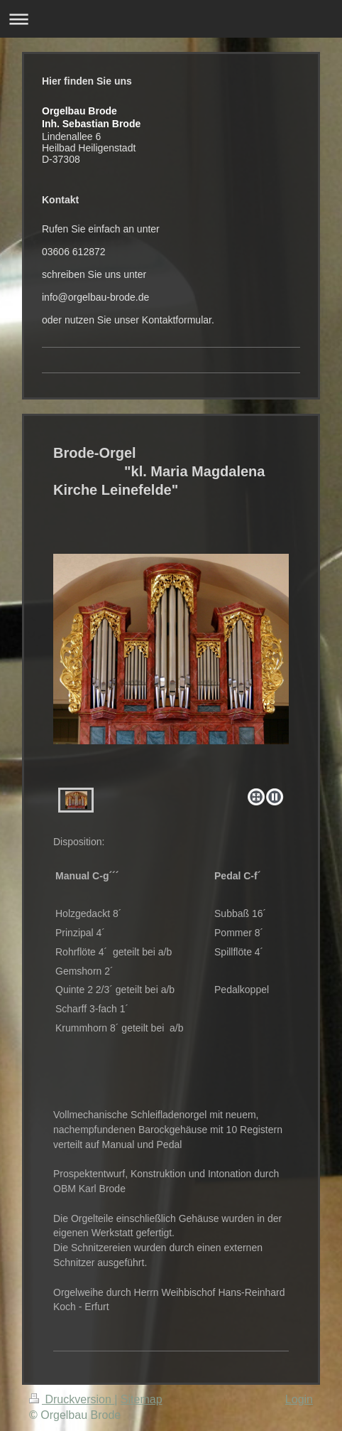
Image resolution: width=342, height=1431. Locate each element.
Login (299, 1399)
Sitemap (141, 1399)
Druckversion (71, 1399)
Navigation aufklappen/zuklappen (171, 19)
